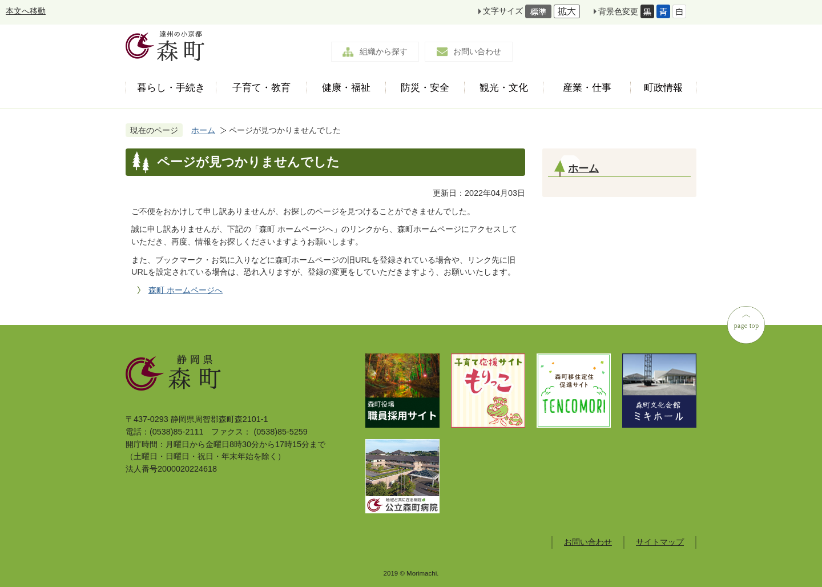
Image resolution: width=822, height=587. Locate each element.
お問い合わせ (477, 51)
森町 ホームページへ (185, 290)
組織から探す (384, 51)
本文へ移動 (26, 10)
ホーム (203, 130)
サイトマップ (660, 541)
